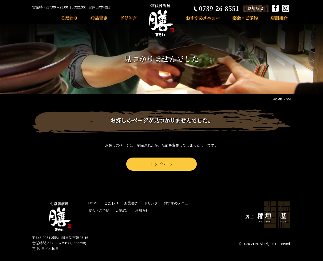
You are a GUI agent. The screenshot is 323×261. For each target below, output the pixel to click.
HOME (93, 203)
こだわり (72, 17)
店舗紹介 (274, 17)
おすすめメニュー (205, 17)
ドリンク (122, 17)
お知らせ (142, 210)
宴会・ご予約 (242, 17)
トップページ (161, 164)
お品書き (95, 17)
